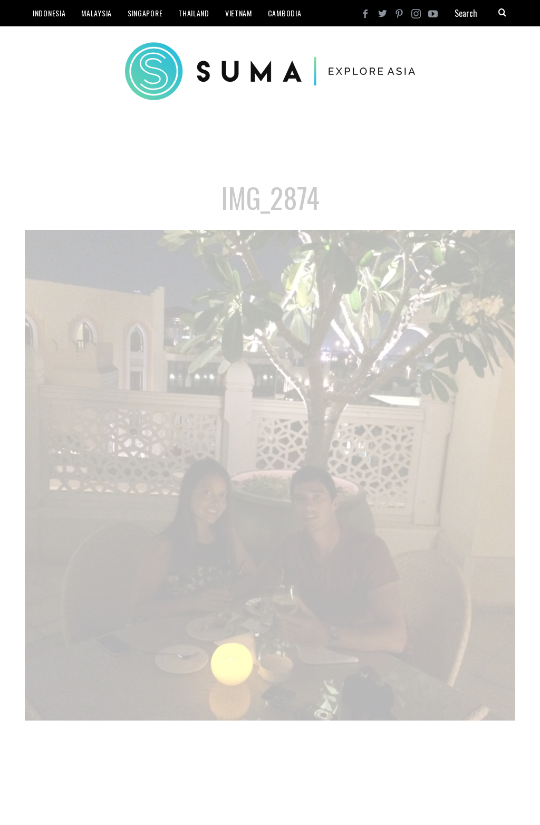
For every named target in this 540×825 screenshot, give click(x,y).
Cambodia (285, 12)
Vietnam (238, 12)
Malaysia (96, 12)
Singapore (145, 12)
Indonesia (49, 12)
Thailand (193, 12)
